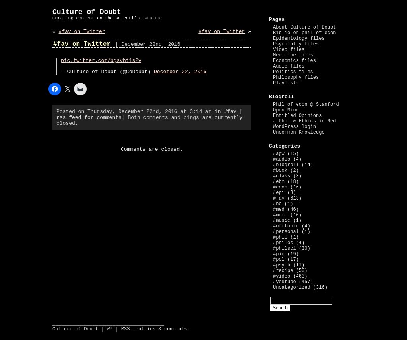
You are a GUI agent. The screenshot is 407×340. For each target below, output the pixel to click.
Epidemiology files (299, 38)
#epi (279, 193)
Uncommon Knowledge (299, 132)
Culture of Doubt (86, 12)
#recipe (283, 271)
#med (279, 209)
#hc (277, 204)
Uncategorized (291, 287)
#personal (286, 232)
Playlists (286, 83)
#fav (230, 112)
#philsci (284, 248)
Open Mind (286, 110)
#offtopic (286, 226)
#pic (279, 254)
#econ (280, 187)
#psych (281, 265)
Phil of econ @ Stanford (306, 104)
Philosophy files (296, 77)
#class (281, 176)
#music (281, 220)
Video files (288, 49)
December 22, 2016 (180, 72)
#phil (280, 237)
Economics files (294, 61)
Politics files (293, 72)
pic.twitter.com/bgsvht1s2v (101, 61)
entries (145, 329)
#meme (280, 215)
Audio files (288, 66)
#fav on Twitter (82, 32)
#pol (279, 259)
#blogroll (286, 165)
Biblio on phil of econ (304, 33)
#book (280, 170)
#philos (283, 243)
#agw (279, 154)
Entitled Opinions (297, 116)
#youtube (284, 282)
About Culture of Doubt (304, 27)
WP (109, 329)
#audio (281, 159)
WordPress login (294, 127)
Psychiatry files (296, 44)
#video (281, 276)
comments (175, 329)
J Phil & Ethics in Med (304, 121)
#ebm (279, 182)
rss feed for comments (89, 117)
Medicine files (293, 55)
